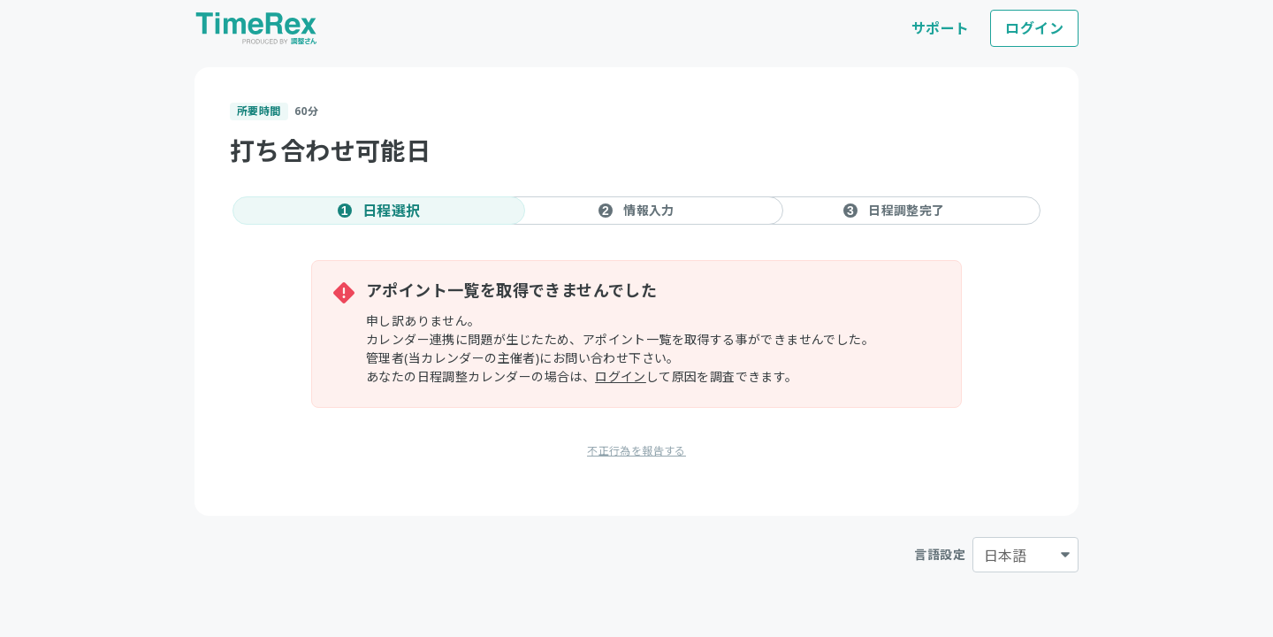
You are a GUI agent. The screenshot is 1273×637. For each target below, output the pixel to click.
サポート (940, 28)
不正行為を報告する (636, 450)
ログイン (1034, 28)
